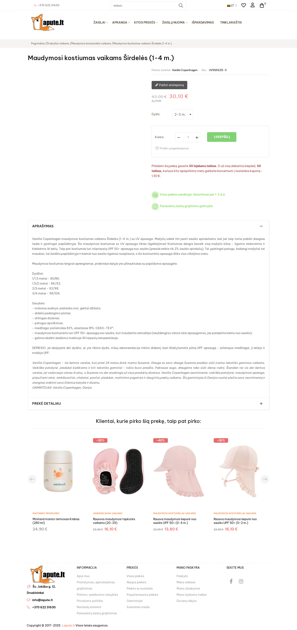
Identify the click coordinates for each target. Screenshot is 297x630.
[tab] (148, 226)
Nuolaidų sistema (89, 607)
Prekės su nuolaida (140, 588)
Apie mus (83, 576)
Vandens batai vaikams (107, 513)
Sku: (204, 70)
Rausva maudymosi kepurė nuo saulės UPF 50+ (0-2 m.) (235, 521)
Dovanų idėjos (187, 601)
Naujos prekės (136, 582)
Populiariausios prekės (142, 595)
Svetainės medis (138, 607)
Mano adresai (186, 582)
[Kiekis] (188, 137)
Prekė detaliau (46, 404)
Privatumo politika (90, 601)
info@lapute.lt (42, 600)
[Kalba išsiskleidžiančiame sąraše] (232, 5)
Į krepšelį (221, 137)
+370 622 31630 (44, 607)
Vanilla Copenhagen (184, 70)
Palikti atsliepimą (169, 85)
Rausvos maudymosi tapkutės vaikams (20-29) (114, 521)
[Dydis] (182, 114)
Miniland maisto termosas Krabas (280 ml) (56, 521)
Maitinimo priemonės (46, 513)
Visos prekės (135, 576)
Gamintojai (135, 601)
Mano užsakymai (188, 588)
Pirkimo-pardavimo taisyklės (97, 595)
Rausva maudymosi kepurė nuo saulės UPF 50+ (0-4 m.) (174, 521)
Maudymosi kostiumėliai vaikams (174, 513)
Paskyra (182, 576)
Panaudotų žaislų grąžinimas (97, 613)
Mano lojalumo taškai (192, 595)
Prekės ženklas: (161, 70)
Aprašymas (42, 226)
